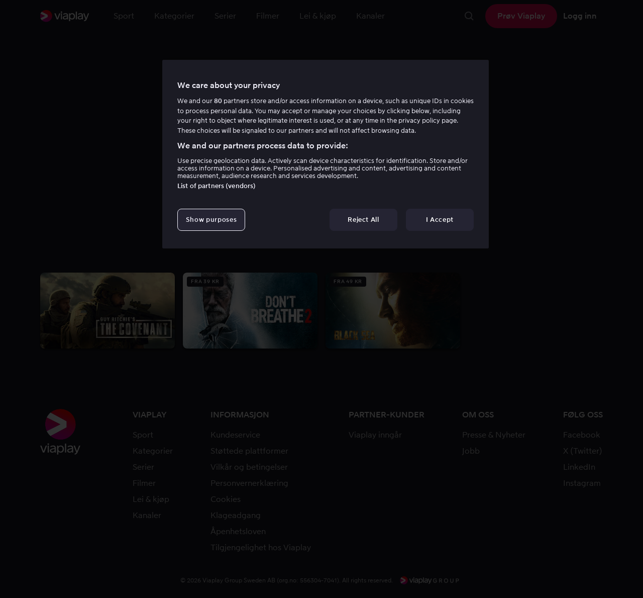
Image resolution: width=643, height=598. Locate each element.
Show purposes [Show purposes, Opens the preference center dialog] (211, 219)
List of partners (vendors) (216, 186)
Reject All (363, 219)
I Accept (440, 219)
